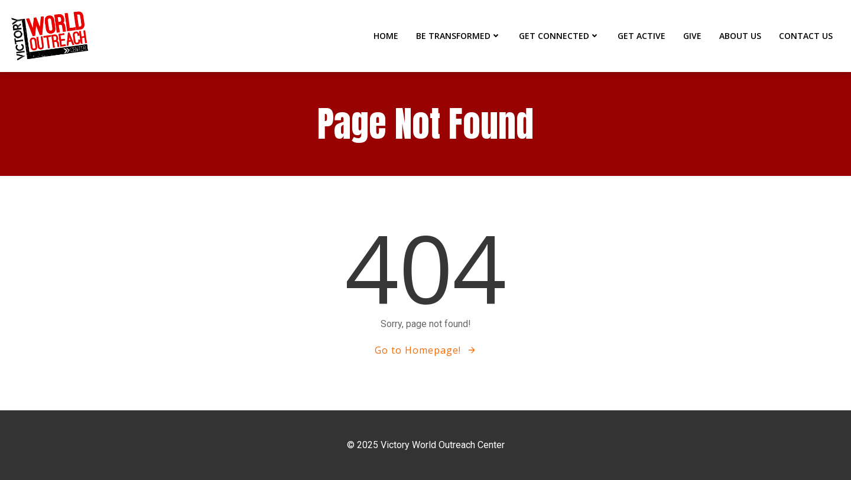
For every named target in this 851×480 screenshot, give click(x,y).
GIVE (692, 35)
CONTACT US (806, 35)
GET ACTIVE (641, 35)
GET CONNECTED (559, 35)
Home (385, 35)
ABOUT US (740, 35)
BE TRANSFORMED (458, 35)
